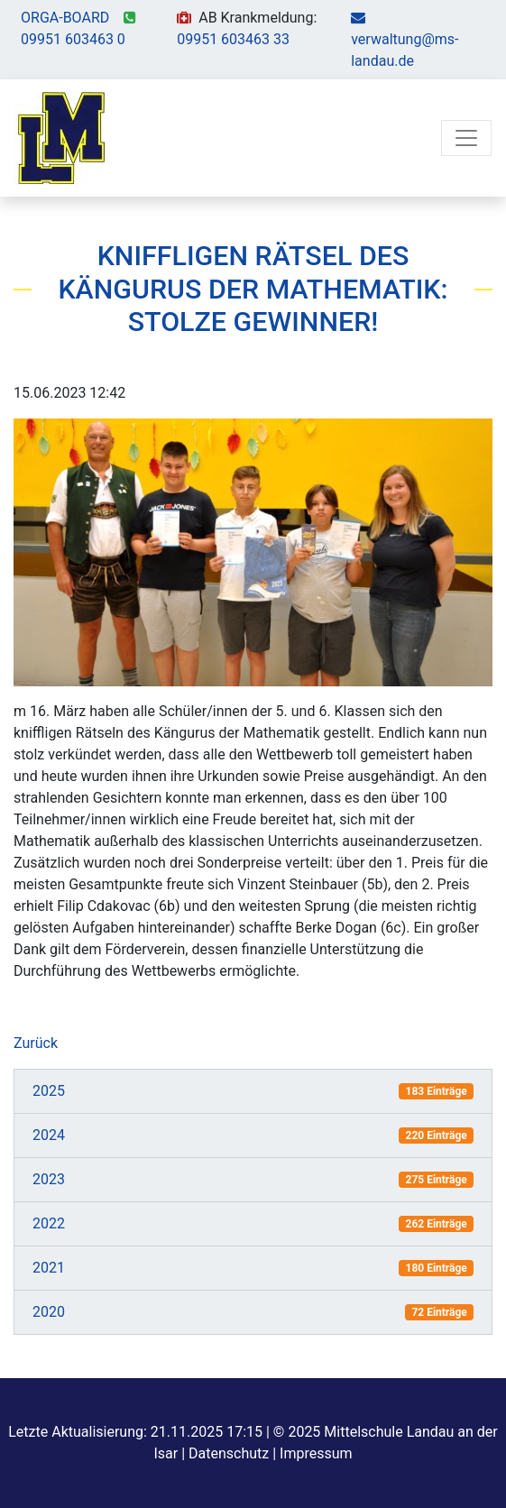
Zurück (36, 1043)
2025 (48, 1090)
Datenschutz (229, 1453)
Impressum (316, 1453)
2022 (48, 1223)
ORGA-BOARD (65, 17)
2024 (48, 1135)
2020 (48, 1311)
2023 (48, 1179)
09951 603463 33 (233, 39)
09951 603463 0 (73, 39)
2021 (48, 1267)
